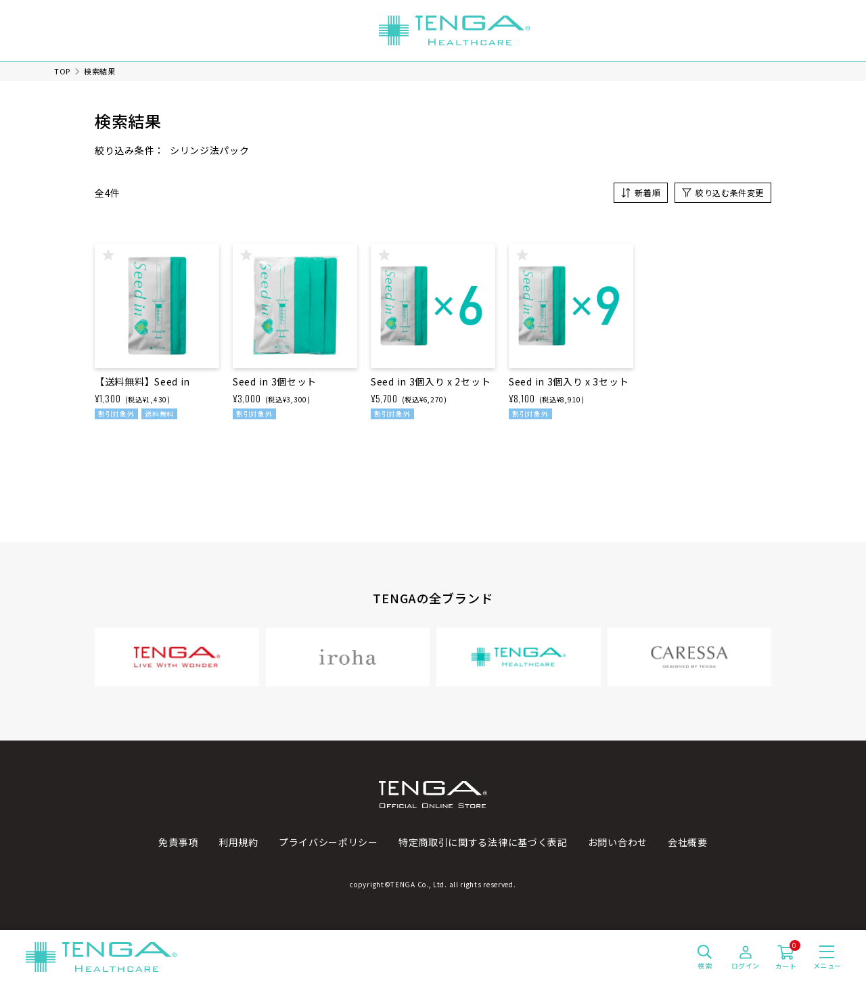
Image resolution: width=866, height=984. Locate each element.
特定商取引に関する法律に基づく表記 (483, 842)
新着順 (647, 192)
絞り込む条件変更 (730, 192)
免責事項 (178, 842)
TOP (62, 71)
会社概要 (688, 842)
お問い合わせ (617, 842)
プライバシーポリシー (328, 842)
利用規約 (238, 842)
